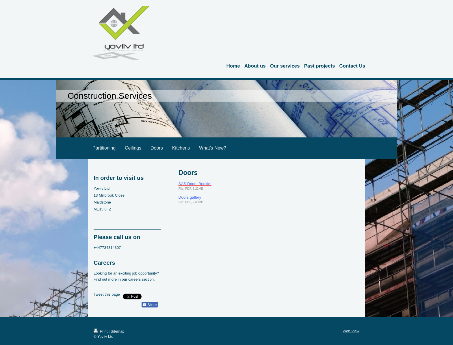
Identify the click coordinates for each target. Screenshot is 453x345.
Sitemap (118, 331)
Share (150, 305)
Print (101, 331)
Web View (351, 331)
